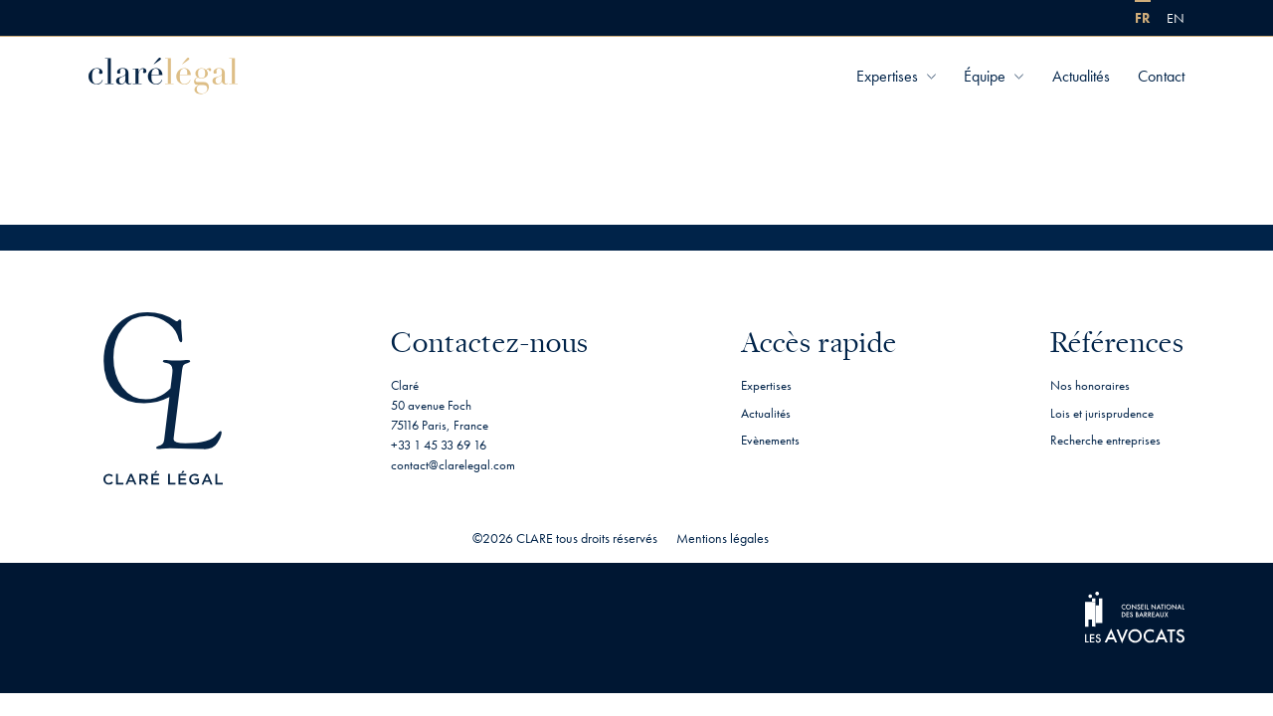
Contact (1161, 76)
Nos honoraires (1090, 385)
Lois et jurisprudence (1102, 413)
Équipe (984, 76)
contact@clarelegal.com (453, 464)
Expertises (887, 76)
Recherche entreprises (1105, 440)
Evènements (770, 440)
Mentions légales (722, 538)
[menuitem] (1143, 18)
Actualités (1081, 76)
